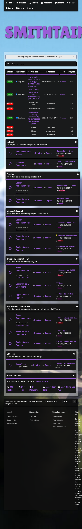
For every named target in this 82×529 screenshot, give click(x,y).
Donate (71, 2)
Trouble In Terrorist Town (18, 259)
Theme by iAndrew (49, 401)
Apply (9, 8)
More (30, 8)
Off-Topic (11, 354)
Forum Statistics (58, 420)
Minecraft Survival (15, 211)
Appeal (20, 8)
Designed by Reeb (11, 404)
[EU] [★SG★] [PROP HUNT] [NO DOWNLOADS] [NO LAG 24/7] (34, 94)
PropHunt (11, 174)
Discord (59, 2)
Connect (63, 82)
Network (10, 142)
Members (46, 2)
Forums (21, 2)
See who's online (42, 381)
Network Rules (12, 423)
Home (9, 2)
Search (33, 2)
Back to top (33, 417)
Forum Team (57, 423)
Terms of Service (12, 417)
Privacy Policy (12, 420)
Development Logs (22, 193)
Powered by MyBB (36, 401)
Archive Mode (34, 420)
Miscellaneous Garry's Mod (18, 306)
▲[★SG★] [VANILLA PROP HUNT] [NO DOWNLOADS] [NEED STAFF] (34, 81)
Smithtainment (57, 417)
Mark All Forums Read (60, 427)
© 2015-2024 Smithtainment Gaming (16, 401)
